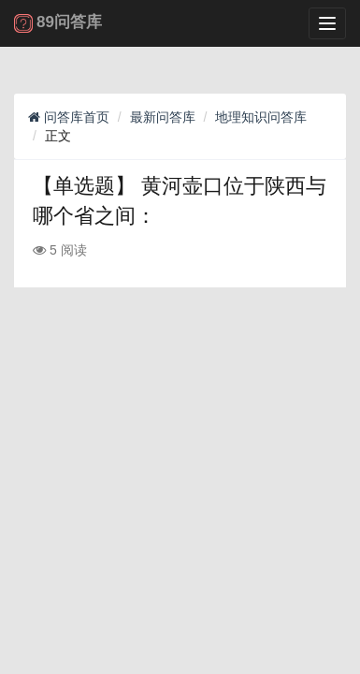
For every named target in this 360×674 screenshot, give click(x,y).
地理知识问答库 (261, 117)
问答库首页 (68, 117)
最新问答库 (162, 117)
